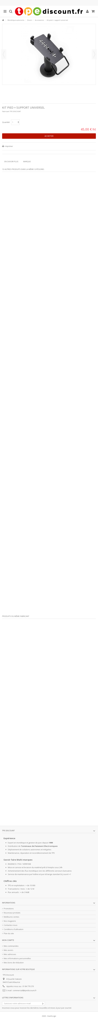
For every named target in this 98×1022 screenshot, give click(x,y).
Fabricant (5, 111)
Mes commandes (11, 946)
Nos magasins (10, 921)
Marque (27, 161)
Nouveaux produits (12, 913)
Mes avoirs (8, 950)
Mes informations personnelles (17, 958)
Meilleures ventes (11, 917)
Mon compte (8, 940)
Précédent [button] (3, 54)
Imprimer (9, 146)
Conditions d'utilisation (13, 929)
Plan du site (9, 933)
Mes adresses (10, 954)
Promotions (9, 908)
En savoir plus (11, 161)
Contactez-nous (10, 925)
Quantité (6, 122)
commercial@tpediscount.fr (24, 990)
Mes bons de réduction (14, 962)
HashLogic (51, 1016)
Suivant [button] (94, 54)
